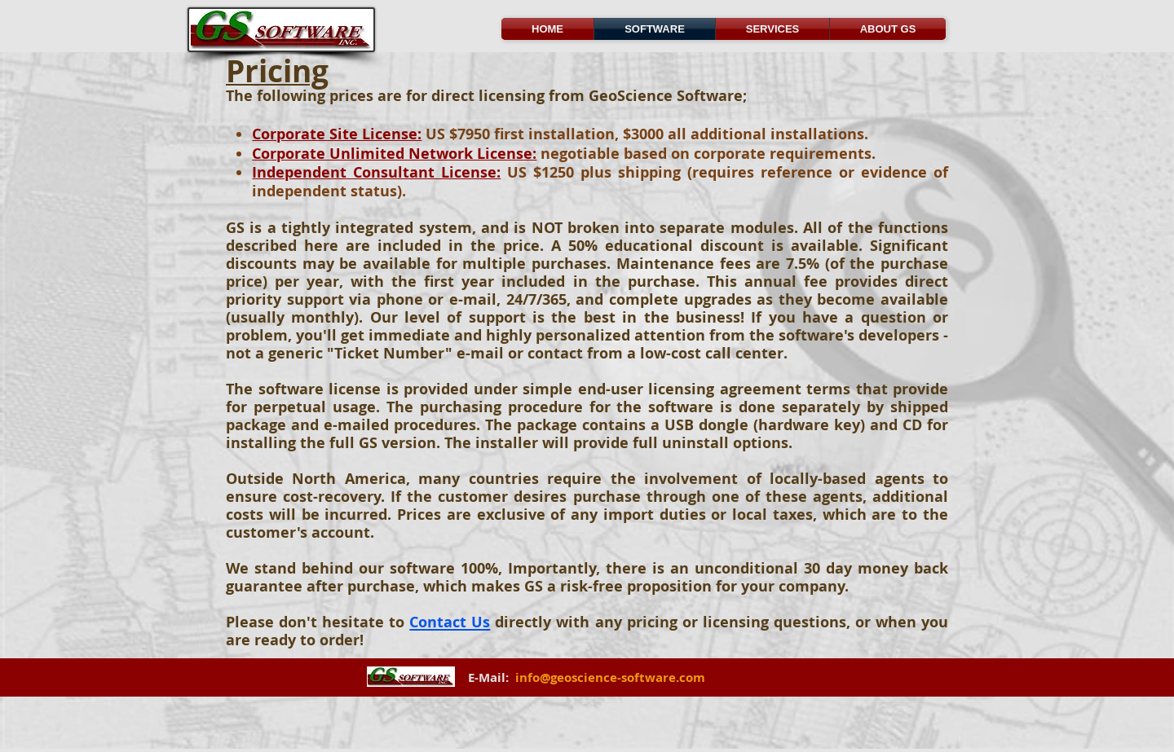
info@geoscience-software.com (610, 677)
